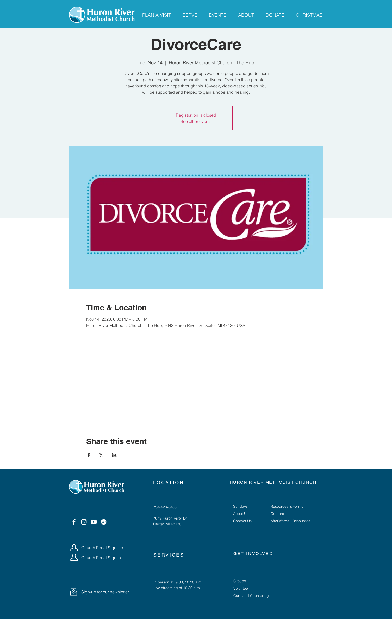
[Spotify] (103, 522)
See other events (196, 121)
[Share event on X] (101, 455)
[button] (73, 592)
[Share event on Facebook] (88, 455)
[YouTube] (93, 522)
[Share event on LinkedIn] (114, 455)
